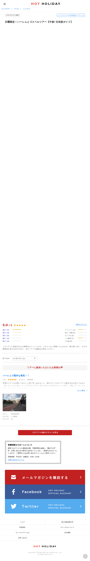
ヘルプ (22, 522)
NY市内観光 (72, 15)
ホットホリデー (6, 8)
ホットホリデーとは (22, 532)
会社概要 (67, 532)
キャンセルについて (67, 527)
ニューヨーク (26, 8)
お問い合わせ (22, 538)
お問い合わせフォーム (16, 460)
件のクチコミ (81, 324)
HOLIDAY (46, 4)
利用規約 (22, 527)
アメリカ (16, 8)
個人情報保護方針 (67, 522)
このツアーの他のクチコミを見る (45, 432)
